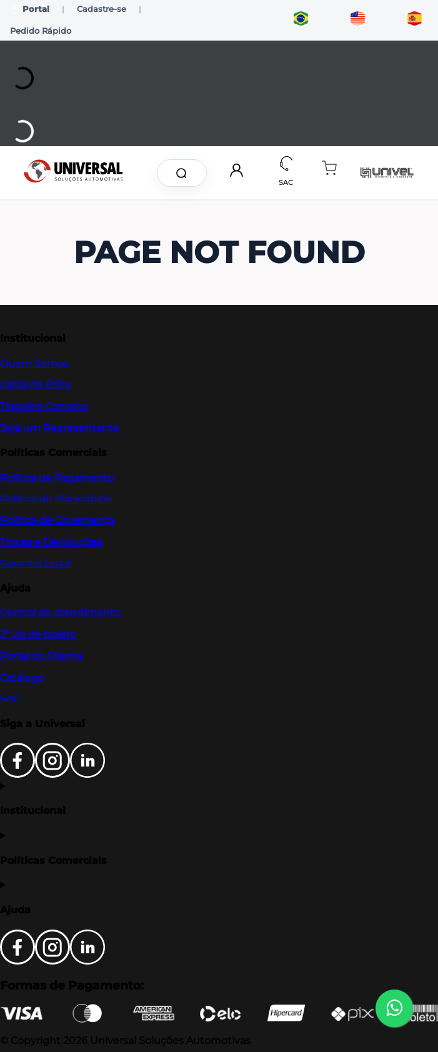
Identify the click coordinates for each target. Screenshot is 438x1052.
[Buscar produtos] (183, 173)
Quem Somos (34, 363)
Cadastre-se (101, 9)
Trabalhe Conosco (44, 406)
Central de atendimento (60, 612)
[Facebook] (17, 774)
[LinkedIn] (87, 774)
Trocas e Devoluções (51, 542)
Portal (29, 9)
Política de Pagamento (57, 478)
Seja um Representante (59, 428)
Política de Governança (57, 520)
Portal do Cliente (41, 656)
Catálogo (22, 677)
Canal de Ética (35, 384)
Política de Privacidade (56, 499)
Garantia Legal (35, 563)
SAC (10, 699)
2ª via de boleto (38, 634)
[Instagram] (52, 774)
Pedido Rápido (40, 31)
